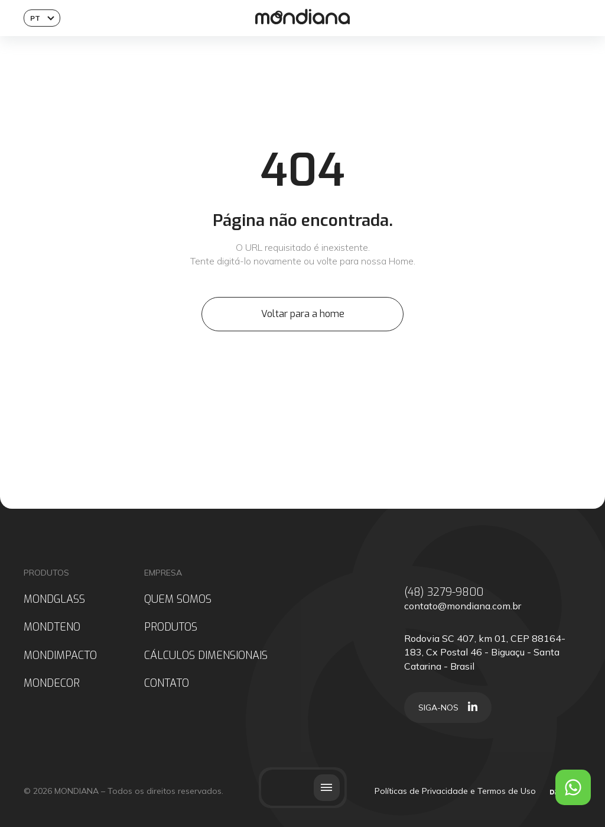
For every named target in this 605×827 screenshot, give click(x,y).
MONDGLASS (54, 599)
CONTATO (166, 683)
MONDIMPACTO (60, 656)
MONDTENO (52, 627)
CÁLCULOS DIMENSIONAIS (206, 656)
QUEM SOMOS (178, 599)
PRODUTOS (170, 627)
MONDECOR (52, 683)
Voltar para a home (302, 314)
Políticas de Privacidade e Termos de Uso (455, 791)
